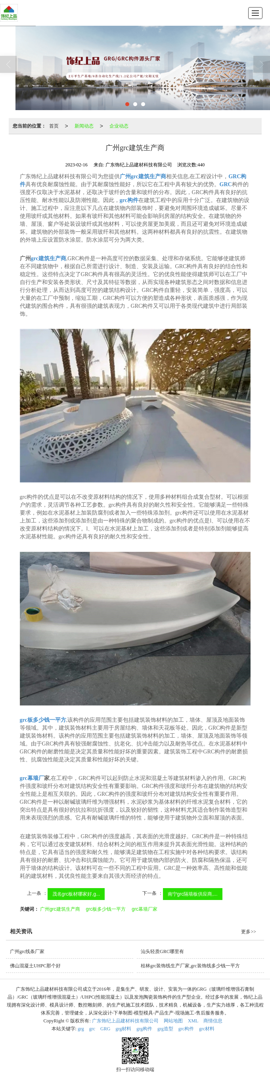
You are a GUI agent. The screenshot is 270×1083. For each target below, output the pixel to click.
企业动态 (118, 126)
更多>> (248, 931)
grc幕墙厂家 (144, 909)
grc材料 (206, 1029)
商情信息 (212, 1021)
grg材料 (123, 1029)
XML (193, 1021)
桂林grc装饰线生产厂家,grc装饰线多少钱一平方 (190, 966)
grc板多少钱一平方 (106, 909)
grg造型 (165, 1029)
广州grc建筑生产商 (60, 909)
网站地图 (173, 1021)
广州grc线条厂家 (27, 951)
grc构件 (186, 1029)
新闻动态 (84, 126)
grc (92, 1029)
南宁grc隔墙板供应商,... (193, 894)
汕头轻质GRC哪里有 (162, 951)
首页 (54, 126)
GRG (105, 1029)
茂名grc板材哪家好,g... (76, 894)
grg (81, 1029)
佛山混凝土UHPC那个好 (35, 966)
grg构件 (144, 1029)
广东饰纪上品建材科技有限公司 (125, 1021)
